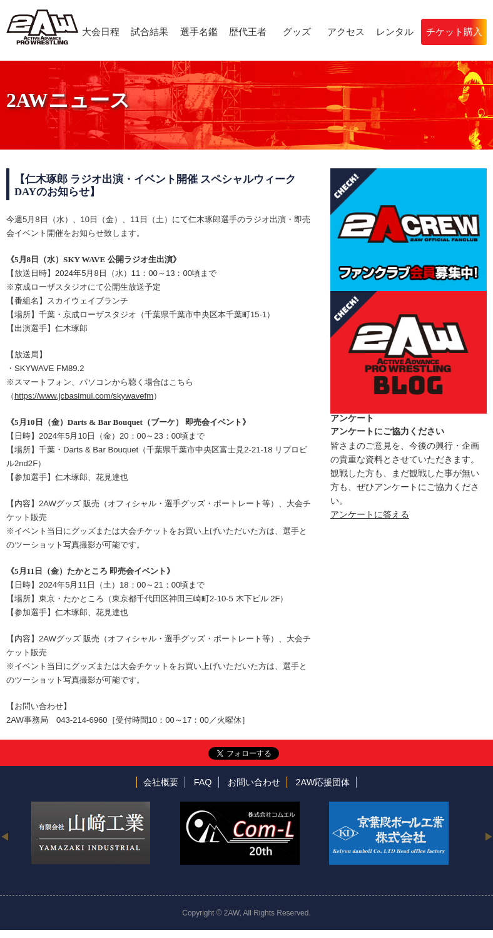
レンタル (395, 31)
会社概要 (160, 782)
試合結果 (149, 31)
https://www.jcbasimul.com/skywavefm (83, 395)
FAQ (203, 782)
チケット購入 (454, 31)
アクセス (346, 31)
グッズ (297, 31)
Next (488, 836)
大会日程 (100, 31)
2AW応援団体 (323, 782)
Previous (4, 836)
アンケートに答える (369, 514)
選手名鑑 (199, 31)
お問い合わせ (254, 782)
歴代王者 (248, 31)
